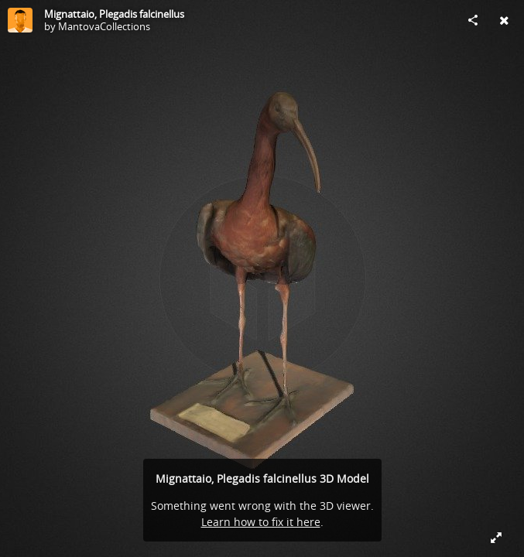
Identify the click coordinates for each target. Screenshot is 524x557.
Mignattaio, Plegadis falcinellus (114, 14)
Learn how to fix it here (260, 521)
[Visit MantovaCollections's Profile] (20, 20)
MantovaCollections (104, 26)
